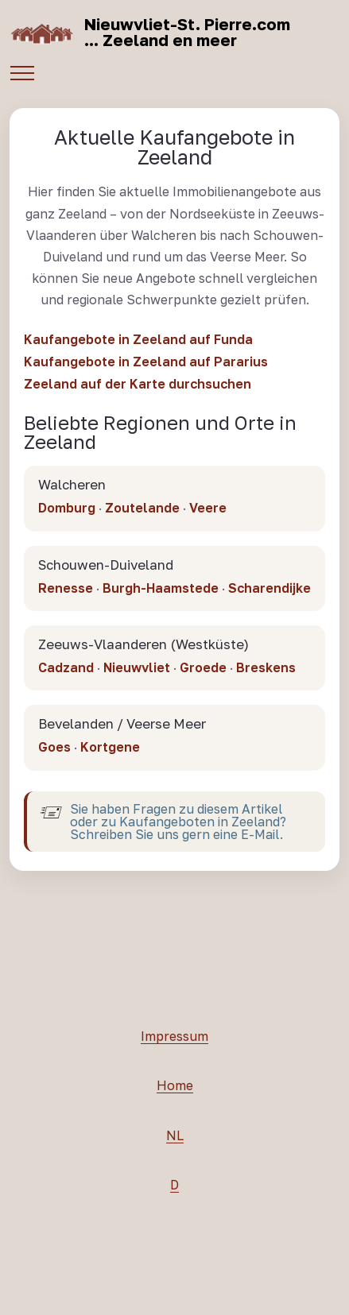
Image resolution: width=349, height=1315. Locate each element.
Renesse (65, 591)
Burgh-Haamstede (161, 591)
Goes (54, 751)
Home (175, 1089)
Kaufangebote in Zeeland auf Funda (138, 339)
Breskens (266, 671)
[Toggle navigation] (22, 71)
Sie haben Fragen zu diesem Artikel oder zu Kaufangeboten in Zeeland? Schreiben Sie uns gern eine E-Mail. (178, 825)
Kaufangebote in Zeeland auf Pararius (146, 361)
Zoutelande (142, 508)
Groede (203, 671)
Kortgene (110, 751)
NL (175, 1139)
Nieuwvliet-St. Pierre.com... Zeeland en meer (187, 32)
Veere (208, 508)
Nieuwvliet (136, 671)
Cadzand (66, 671)
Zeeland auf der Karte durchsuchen (137, 383)
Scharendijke (269, 591)
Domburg (66, 508)
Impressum (174, 1040)
